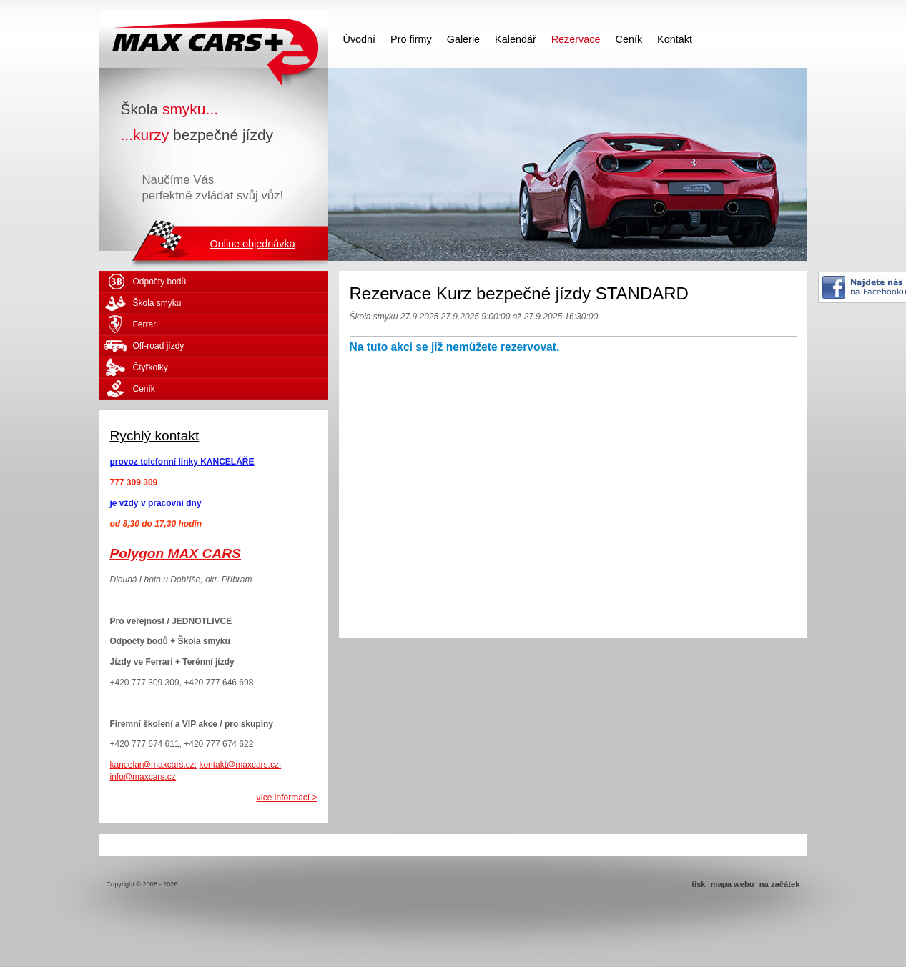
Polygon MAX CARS (175, 553)
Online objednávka (252, 243)
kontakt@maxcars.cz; (240, 765)
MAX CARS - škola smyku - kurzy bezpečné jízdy (213, 39)
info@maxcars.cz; (144, 777)
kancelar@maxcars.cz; (153, 765)
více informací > (286, 798)
